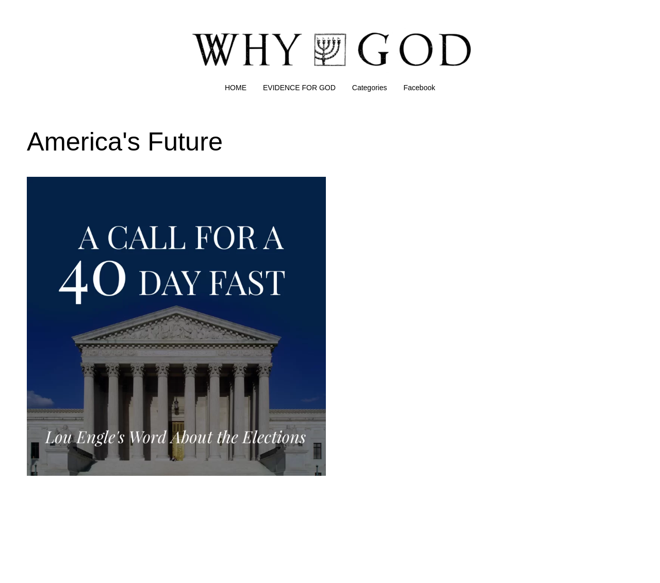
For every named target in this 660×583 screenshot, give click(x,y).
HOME (235, 88)
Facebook (419, 88)
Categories (369, 88)
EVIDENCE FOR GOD (299, 88)
